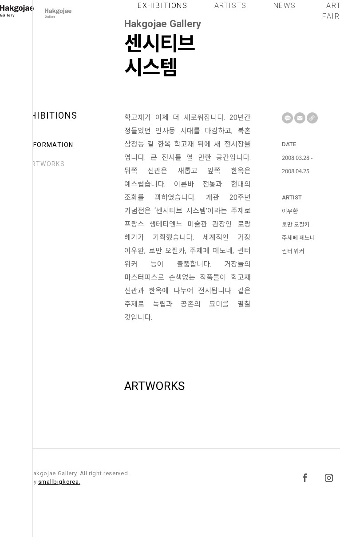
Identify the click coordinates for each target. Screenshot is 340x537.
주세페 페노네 (298, 237)
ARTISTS (230, 12)
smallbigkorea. (59, 481)
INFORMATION (50, 145)
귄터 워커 (293, 251)
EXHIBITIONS (163, 12)
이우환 (290, 211)
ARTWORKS (46, 164)
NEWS (284, 12)
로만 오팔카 (296, 224)
